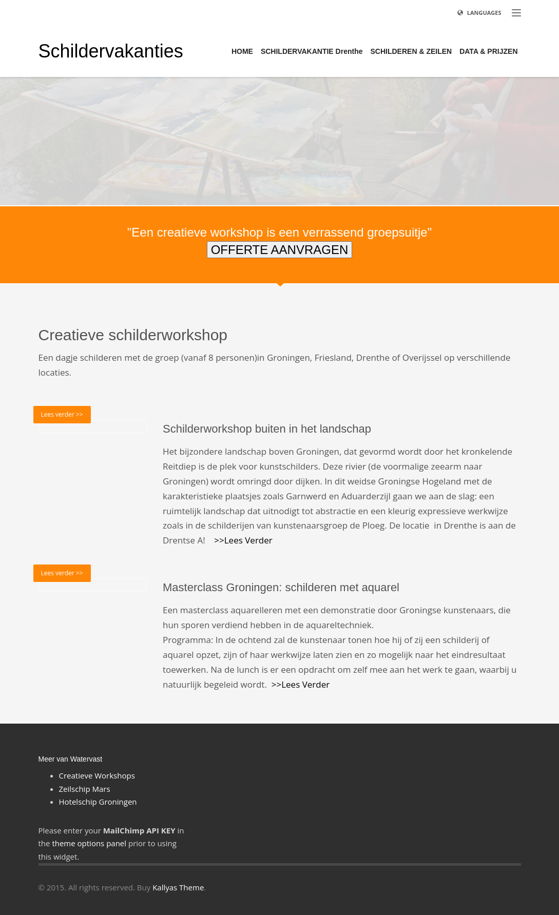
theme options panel (89, 843)
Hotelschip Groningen (98, 801)
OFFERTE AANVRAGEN (280, 250)
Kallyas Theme (178, 887)
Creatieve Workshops (97, 775)
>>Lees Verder (243, 540)
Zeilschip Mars (84, 789)
